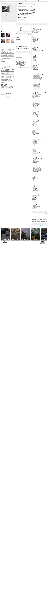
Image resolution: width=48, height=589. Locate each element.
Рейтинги (17, 0)
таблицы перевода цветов (36, 94)
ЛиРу (7, 77)
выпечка (33, 48)
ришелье (34, 66)
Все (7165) (29, 34)
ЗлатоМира (13, 54)
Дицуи (11, 54)
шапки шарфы (35, 105)
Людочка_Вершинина (11, 56)
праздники (33, 180)
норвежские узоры (35, 120)
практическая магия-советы (22, 9)
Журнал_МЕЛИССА (3, 87)
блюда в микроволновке (35, 31)
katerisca (7, 53)
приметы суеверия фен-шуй (36, 170)
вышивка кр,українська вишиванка (37, 74)
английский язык (35, 143)
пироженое (34, 57)
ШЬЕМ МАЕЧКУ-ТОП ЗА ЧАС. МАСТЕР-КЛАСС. (23, 42)
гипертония (34, 149)
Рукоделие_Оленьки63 (4, 86)
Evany (5, 50)
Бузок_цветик (8, 54)
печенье (34, 55)
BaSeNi (10, 49)
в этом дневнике (44, 225)
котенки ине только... (35, 147)
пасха (33, 54)
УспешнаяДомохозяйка (11, 74)
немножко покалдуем (35, 167)
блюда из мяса (34, 36)
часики (34, 130)
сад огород (33, 198)
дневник (33, 125)
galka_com (12, 52)
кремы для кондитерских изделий (37, 50)
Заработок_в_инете (3, 70)
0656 (1, 49)
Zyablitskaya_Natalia (3, 52)
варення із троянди (35, 133)
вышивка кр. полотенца (36, 84)
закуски (34, 41)
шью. (1, 26)
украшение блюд (35, 47)
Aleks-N (8, 49)
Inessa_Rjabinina (10, 50)
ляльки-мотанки (35, 141)
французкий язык (35, 144)
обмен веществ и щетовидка (36, 158)
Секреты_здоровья (3, 77)
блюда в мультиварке (35, 32)
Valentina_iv (6, 51)
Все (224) (13, 48)
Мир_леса (2, 75)
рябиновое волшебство (22, 19)
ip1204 (4, 53)
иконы (33, 93)
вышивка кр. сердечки (36, 87)
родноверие (34, 203)
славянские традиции (36, 206)
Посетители (7, 96)
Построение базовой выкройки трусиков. (22, 47)
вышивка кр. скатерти (36, 88)
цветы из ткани (35, 196)
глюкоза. (17, 60)
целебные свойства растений (23, 12)
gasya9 (2, 53)
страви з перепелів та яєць (36, 29)
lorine (12, 37)
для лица (34, 151)
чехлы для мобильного (36, 103)
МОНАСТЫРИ (8, 66)
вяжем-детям (34, 114)
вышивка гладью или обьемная (36, 64)
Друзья (5, 3)
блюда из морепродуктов (35, 35)
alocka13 (3, 37)
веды (33, 185)
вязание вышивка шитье (35, 96)
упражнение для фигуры (36, 161)
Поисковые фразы (8, 97)
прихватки (34, 175)
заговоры (34, 166)
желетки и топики (35, 119)
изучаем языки (34, 142)
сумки (33, 102)
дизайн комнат (34, 124)
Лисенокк (11, 55)
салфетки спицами (35, 121)
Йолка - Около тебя (19, 57)
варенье (34, 134)
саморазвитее (34, 199)
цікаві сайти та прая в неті (35, 209)
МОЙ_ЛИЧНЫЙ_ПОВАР (9, 80)
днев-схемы (34, 128)
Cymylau (8, 37)
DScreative (12, 49)
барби (33, 138)
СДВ (11, 77)
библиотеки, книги (34, 30)
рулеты (34, 59)
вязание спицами (34, 111)
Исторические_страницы (4, 55)
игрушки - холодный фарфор (36, 139)
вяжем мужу (34, 113)
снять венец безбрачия (22, 6)
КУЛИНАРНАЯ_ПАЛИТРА (4, 74)
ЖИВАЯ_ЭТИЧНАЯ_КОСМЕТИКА (5, 72)
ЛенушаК (9, 55)
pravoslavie (11, 86)
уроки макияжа (35, 162)
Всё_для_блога (6, 75)
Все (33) (34, 4)
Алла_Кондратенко (3, 54)
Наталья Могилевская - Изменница (21, 62)
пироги (34, 56)
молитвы (34, 186)
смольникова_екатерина (9, 58)
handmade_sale (3, 79)
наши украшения (34, 177)
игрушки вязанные (35, 140)
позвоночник (34, 159)
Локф (13, 55)
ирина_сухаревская (3, 58)
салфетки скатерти (35, 110)
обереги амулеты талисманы (37, 169)
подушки (34, 101)
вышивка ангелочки (35, 69)
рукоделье (33, 188)
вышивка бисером (34, 63)
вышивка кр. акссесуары (36, 75)
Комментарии (9, 3)
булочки (34, 51)
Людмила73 (6, 56)
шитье (33, 106)
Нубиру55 (7, 57)
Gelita (7, 50)
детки (33, 123)
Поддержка (38, 0)
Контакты (43, 584)
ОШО (33, 187)
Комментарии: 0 (22, 61)
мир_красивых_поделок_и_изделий (6, 71)
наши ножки (34, 157)
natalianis (12, 53)
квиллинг (34, 193)
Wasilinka (9, 51)
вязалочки (7, 70)
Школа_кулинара (3, 80)
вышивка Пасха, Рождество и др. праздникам (39, 92)
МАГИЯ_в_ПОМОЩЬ (11, 76)
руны (33, 184)
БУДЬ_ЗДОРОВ (12, 72)
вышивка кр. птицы (35, 85)
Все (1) (14, 25)
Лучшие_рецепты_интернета (5, 73)
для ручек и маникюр (35, 152)
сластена (34, 60)
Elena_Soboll (2, 50)
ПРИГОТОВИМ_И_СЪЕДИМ (10, 69)
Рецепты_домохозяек (8, 68)
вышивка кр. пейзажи (35, 83)
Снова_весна (10, 57)
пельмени (34, 37)
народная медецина (35, 156)
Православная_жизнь (4, 82)
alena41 (7, 52)
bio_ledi (10, 52)
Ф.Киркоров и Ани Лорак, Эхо (20, 64)
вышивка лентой (34, 95)
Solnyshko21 (2, 51)
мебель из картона (35, 194)
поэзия (33, 179)
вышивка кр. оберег (35, 82)
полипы (34, 160)
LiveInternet (3, 0)
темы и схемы (35, 129)
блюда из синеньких (35, 38)
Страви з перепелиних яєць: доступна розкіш (38, 221)
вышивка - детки (35, 68)
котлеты (34, 28)
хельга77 (2, 59)
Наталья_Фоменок (3, 57)
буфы (33, 97)
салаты (34, 45)
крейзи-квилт (34, 65)
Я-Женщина (12, 71)
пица (33, 58)
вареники (34, 27)
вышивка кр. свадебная (36, 86)
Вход (13, 0)
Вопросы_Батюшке (3, 67)
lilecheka (10, 53)
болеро (34, 112)
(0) (30, 42)
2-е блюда (33, 26)
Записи (3, 3)
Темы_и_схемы (3, 68)
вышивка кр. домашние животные (37, 78)
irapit (5, 53)
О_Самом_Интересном (9, 87)
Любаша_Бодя (3, 56)
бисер (33, 189)
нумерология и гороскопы (36, 168)
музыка (33, 176)
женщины (33, 131)
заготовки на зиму (34, 132)
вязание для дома (35, 115)
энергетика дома (35, 171)
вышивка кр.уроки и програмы (37, 91)
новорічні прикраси (35, 195)
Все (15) (46, 213)
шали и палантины (35, 104)
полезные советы (34, 178)
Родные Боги (34, 204)
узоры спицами (35, 122)
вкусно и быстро (34, 39)
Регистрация (9, 0)
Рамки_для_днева (3, 66)
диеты (33, 150)
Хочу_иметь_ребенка (8, 79)
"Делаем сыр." (35, 40)
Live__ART (8, 86)
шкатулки (34, 197)
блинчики (34, 49)
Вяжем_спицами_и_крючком (5, 76)
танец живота (34, 207)
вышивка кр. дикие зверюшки (37, 77)
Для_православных (3, 69)
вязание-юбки (34, 116)
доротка (14, 57)
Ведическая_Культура (9, 67)
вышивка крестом (34, 67)
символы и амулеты (35, 205)
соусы (33, 46)
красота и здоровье (34, 148)
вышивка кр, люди (35, 73)
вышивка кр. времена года (36, 76)
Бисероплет (9, 77)
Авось (21, 0)
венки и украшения (35, 190)
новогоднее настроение (36, 181)
